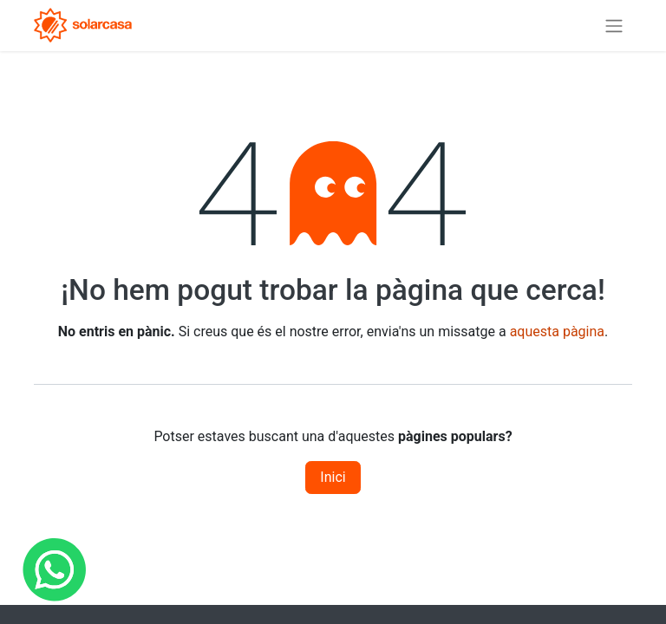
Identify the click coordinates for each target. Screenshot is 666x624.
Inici (332, 477)
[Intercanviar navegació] (614, 25)
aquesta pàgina (557, 331)
